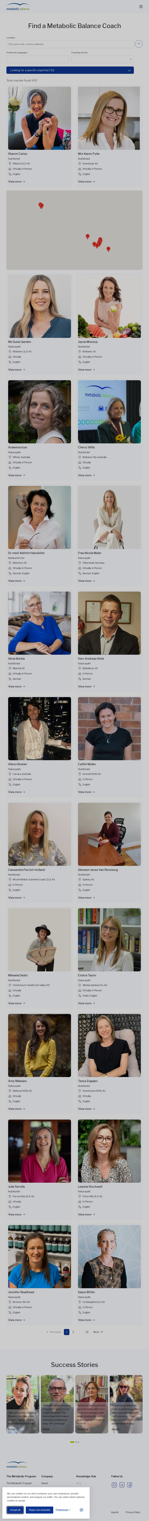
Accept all (15, 1510)
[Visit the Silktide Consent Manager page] (81, 1510)
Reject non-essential (39, 1510)
